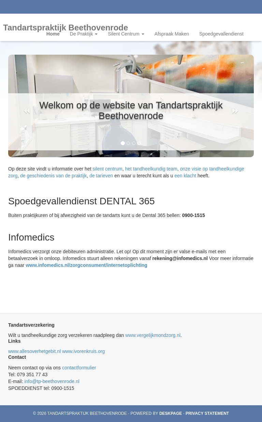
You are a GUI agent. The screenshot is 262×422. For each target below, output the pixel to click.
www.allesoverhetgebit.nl (34, 351)
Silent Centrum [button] (126, 34)
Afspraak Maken (172, 34)
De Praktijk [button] (84, 34)
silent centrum (107, 169)
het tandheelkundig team (151, 169)
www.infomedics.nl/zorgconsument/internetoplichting (86, 265)
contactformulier (79, 367)
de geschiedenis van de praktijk (53, 175)
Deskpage (170, 413)
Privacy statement (207, 413)
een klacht (185, 175)
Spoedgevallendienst (221, 34)
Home (53, 34)
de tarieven (101, 175)
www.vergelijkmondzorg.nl (152, 335)
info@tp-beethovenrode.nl (51, 381)
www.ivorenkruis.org (83, 351)
